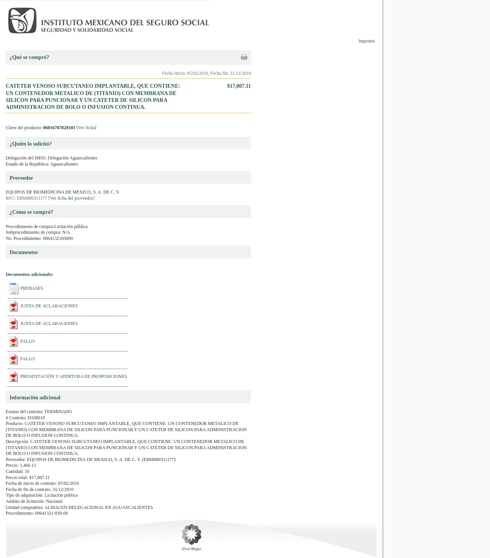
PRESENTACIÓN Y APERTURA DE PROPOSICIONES (73, 376)
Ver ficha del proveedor (71, 198)
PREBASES (31, 288)
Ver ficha (86, 127)
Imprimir (367, 41)
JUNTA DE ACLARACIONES (49, 306)
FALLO (27, 341)
